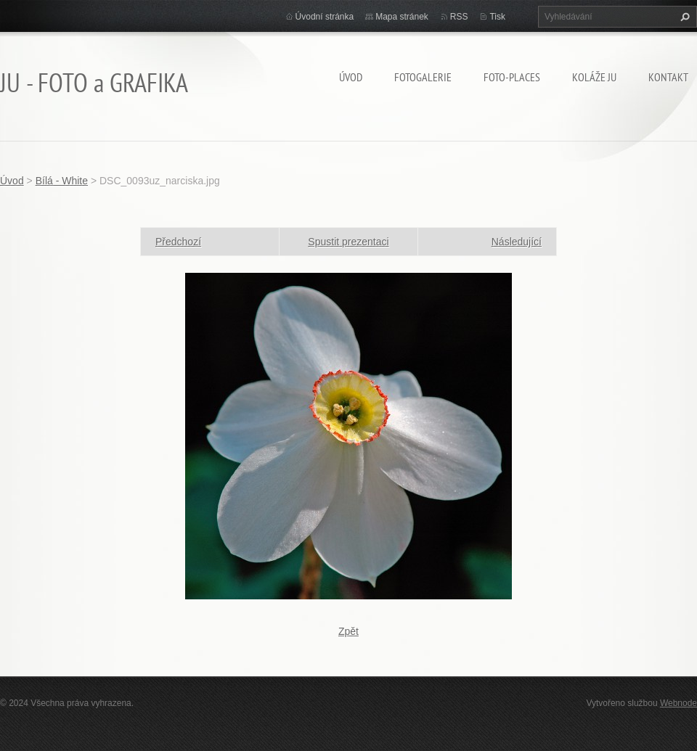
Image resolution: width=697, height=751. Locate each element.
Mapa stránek (401, 17)
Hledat (683, 17)
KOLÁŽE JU (594, 77)
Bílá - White (62, 180)
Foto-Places (512, 77)
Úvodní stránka (324, 17)
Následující (517, 241)
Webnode (678, 703)
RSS (459, 17)
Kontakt (668, 77)
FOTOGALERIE (423, 77)
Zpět (348, 631)
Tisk (497, 17)
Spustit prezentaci (348, 241)
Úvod (350, 77)
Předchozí (178, 241)
